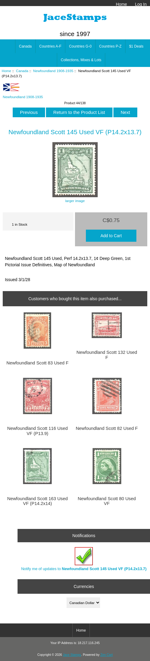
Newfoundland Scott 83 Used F (37, 362)
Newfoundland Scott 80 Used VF (107, 501)
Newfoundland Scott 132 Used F (107, 355)
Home (121, 4)
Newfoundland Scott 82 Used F (107, 428)
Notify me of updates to (84, 559)
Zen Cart (106, 654)
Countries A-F (50, 46)
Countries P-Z (110, 46)
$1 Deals (136, 46)
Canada (22, 71)
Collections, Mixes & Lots (81, 60)
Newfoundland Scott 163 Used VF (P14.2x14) (37, 501)
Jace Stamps (72, 654)
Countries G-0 (80, 46)
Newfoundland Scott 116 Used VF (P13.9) (37, 431)
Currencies (84, 586)
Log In (141, 4)
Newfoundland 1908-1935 (53, 71)
